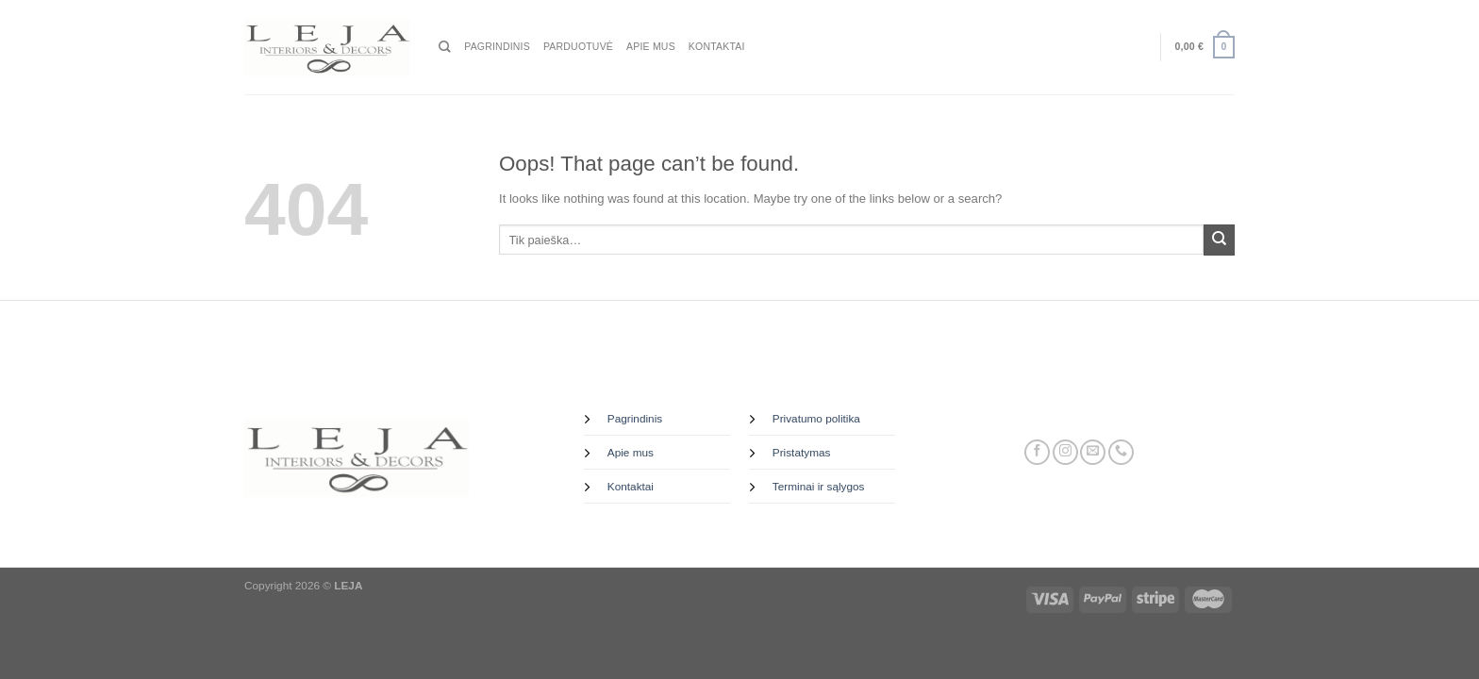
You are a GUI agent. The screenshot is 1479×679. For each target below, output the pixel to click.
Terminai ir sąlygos (819, 486)
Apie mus (650, 46)
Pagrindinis (497, 46)
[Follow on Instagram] (1065, 452)
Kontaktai (717, 46)
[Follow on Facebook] (1037, 452)
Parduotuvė (578, 46)
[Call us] (1121, 452)
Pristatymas (802, 452)
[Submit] (1219, 240)
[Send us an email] (1092, 452)
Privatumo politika (816, 418)
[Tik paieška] (445, 46)
